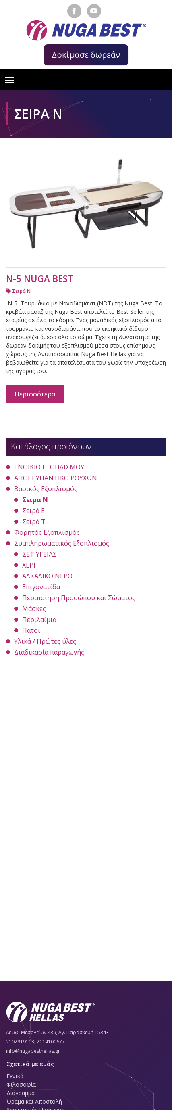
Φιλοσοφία (21, 1084)
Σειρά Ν (18, 291)
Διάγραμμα (20, 1093)
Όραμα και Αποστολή (34, 1101)
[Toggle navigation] (9, 79)
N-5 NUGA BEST (39, 278)
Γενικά (14, 1076)
